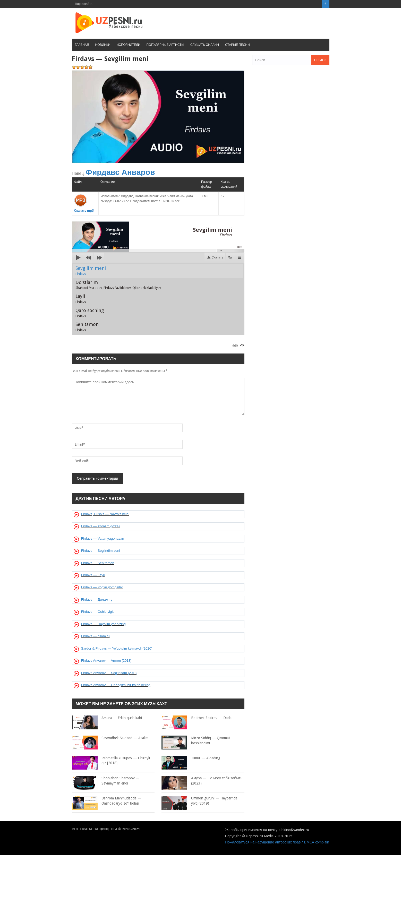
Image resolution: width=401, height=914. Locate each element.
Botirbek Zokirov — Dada (196, 718)
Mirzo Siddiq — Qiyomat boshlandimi (195, 741)
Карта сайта (84, 4)
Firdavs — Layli (93, 575)
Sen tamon (87, 327)
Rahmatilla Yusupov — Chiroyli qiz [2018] (111, 761)
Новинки (102, 45)
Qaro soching (89, 313)
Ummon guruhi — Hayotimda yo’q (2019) (199, 801)
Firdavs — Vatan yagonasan (102, 538)
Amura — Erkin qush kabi (107, 718)
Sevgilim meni (90, 270)
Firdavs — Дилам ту (97, 599)
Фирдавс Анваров (120, 172)
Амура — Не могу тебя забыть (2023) (201, 781)
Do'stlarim (118, 285)
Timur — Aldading (190, 758)
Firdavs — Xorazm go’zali (100, 526)
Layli (80, 299)
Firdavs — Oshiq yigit (97, 612)
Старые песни (237, 45)
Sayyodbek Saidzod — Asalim (110, 738)
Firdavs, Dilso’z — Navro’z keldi (105, 514)
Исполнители (128, 45)
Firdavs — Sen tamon (97, 563)
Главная (82, 45)
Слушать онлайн (204, 45)
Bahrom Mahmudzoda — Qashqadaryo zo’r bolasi (106, 801)
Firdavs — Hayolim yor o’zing (103, 624)
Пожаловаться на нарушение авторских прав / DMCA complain (277, 842)
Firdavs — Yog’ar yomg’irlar (102, 587)
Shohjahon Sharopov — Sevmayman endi (106, 781)
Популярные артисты (165, 45)
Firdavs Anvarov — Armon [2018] (106, 660)
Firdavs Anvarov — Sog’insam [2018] (109, 673)
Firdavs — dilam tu (95, 636)
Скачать (217, 257)
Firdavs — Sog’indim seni (100, 551)
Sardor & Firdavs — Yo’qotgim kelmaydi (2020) (116, 648)
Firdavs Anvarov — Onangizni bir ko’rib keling (115, 685)
